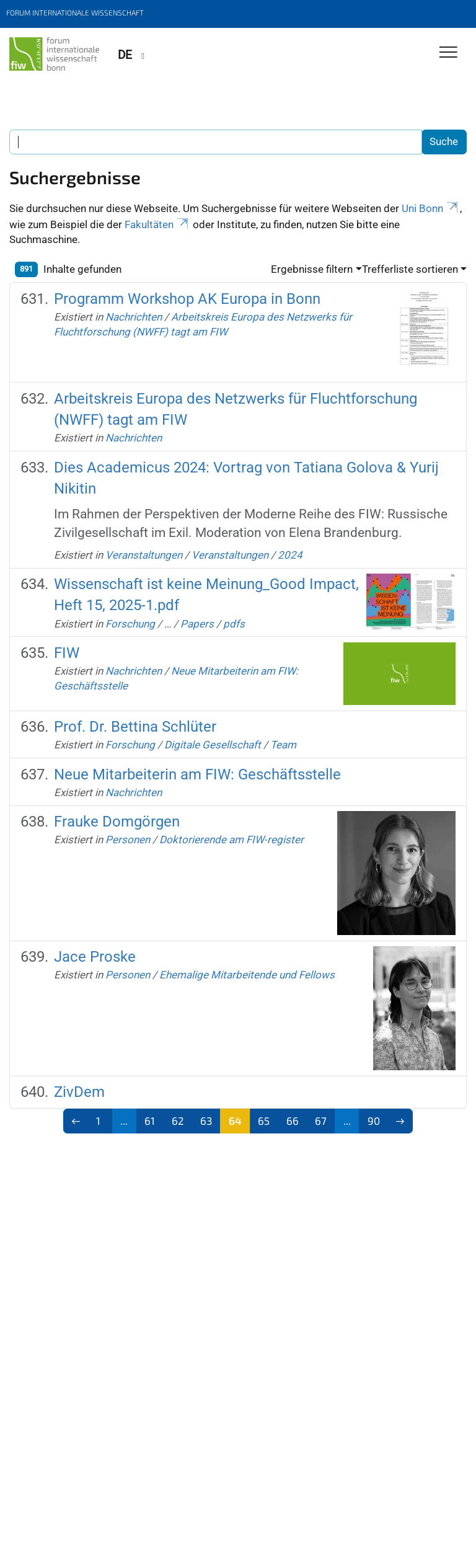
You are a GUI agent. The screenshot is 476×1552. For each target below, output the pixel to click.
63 (206, 1120)
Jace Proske (95, 956)
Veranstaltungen (143, 555)
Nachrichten (133, 317)
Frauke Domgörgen (117, 821)
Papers (197, 624)
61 (149, 1120)
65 (264, 1120)
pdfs (234, 624)
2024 (290, 555)
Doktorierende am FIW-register (231, 839)
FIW (66, 653)
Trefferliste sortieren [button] (410, 269)
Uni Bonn (431, 208)
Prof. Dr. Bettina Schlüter (135, 726)
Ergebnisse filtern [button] (312, 269)
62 (178, 1120)
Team (283, 744)
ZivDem (79, 1092)
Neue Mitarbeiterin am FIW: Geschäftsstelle (197, 774)
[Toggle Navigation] (448, 53)
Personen (127, 839)
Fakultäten (157, 224)
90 (374, 1120)
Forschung (130, 624)
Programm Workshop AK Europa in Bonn (187, 299)
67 (321, 1120)
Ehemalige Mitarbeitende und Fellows (247, 975)
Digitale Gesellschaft (212, 744)
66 (292, 1120)
